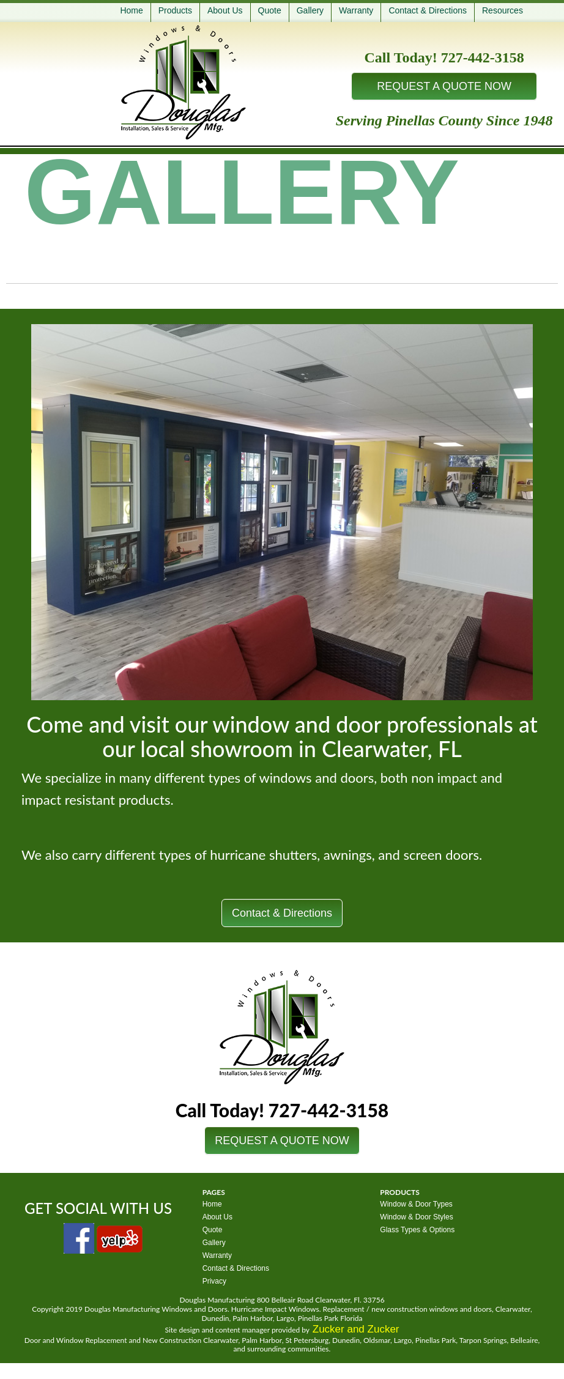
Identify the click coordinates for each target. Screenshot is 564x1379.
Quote (269, 10)
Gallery (310, 10)
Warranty (356, 10)
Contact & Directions (427, 10)
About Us (225, 10)
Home (131, 10)
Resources (502, 10)
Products (175, 10)
